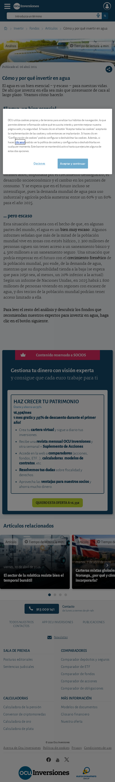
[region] (57, 141)
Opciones (39, 163)
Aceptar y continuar (72, 163)
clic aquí (20, 142)
